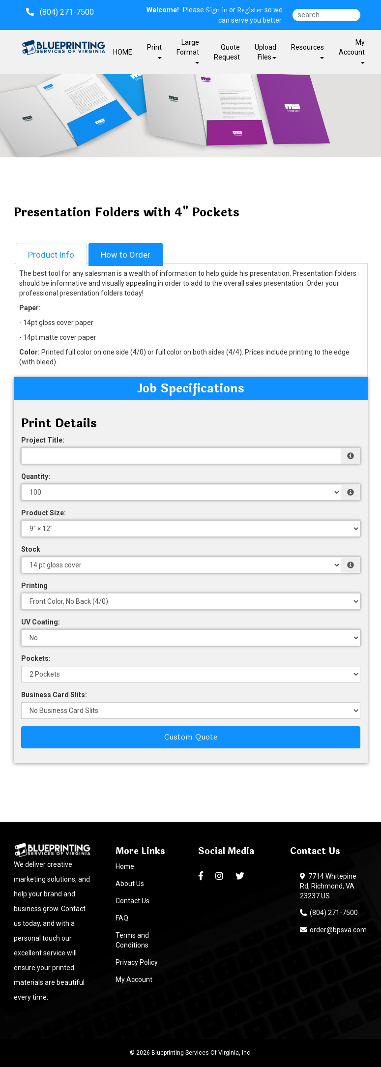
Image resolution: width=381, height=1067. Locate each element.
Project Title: (42, 440)
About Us (130, 884)
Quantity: (35, 476)
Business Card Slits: (54, 695)
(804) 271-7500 (329, 913)
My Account (134, 979)
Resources (307, 51)
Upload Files (265, 52)
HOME (122, 52)
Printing (34, 586)
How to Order (125, 255)
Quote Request (227, 52)
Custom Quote (190, 737)
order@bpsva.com (333, 930)
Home (125, 866)
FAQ (122, 918)
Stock (30, 549)
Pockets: (36, 658)
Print (154, 51)
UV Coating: (40, 622)
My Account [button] (352, 50)
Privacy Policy (137, 962)
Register (250, 10)
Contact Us (132, 901)
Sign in (216, 10)
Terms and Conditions (132, 940)
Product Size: (43, 513)
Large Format (187, 50)
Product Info (51, 255)
